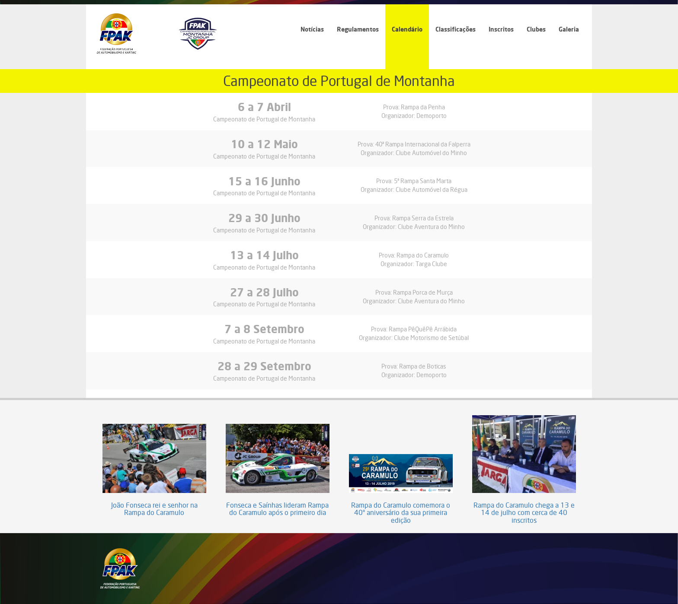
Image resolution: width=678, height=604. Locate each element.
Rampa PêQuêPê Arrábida (423, 329)
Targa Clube (431, 263)
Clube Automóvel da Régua (431, 189)
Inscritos (501, 29)
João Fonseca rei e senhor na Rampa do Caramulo (154, 509)
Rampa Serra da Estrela (423, 218)
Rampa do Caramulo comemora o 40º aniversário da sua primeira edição (400, 513)
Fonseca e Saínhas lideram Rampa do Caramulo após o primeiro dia (277, 509)
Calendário (407, 29)
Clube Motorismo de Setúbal (431, 337)
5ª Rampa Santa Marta (422, 180)
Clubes (536, 29)
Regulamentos (358, 29)
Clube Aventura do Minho (431, 226)
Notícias (312, 29)
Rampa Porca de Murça (423, 292)
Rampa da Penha (423, 107)
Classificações (455, 29)
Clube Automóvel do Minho (431, 152)
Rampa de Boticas (422, 366)
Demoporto (431, 115)
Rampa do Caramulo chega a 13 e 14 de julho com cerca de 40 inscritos (524, 513)
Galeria (569, 29)
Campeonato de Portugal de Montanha (264, 119)
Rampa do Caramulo (423, 255)
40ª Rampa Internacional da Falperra (422, 144)
